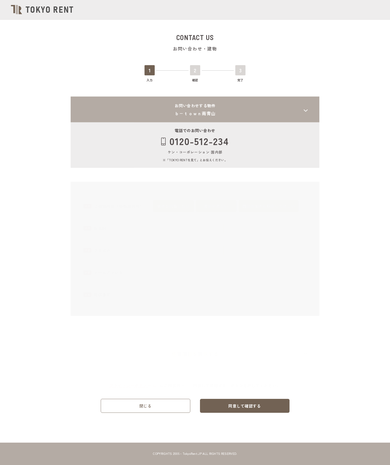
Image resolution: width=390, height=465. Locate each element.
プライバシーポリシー (133, 383)
